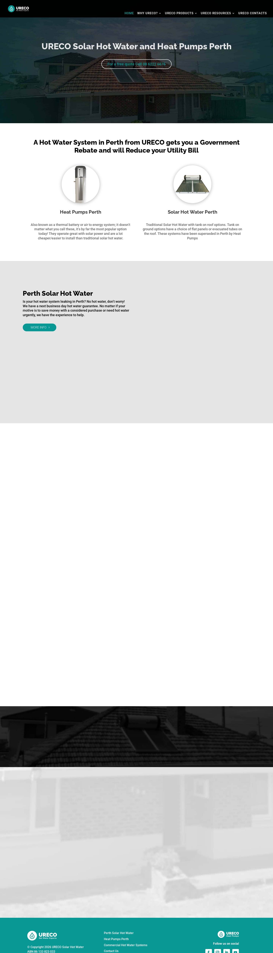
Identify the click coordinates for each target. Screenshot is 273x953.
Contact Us (111, 914)
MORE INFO (38, 327)
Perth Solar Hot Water (119, 896)
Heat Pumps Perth (116, 902)
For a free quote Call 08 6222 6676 (136, 64)
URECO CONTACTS (252, 13)
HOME (129, 13)
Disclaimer (34, 931)
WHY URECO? (147, 13)
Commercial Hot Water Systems (125, 908)
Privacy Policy (36, 927)
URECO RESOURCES (216, 13)
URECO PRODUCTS (179, 13)
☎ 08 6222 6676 (38, 919)
